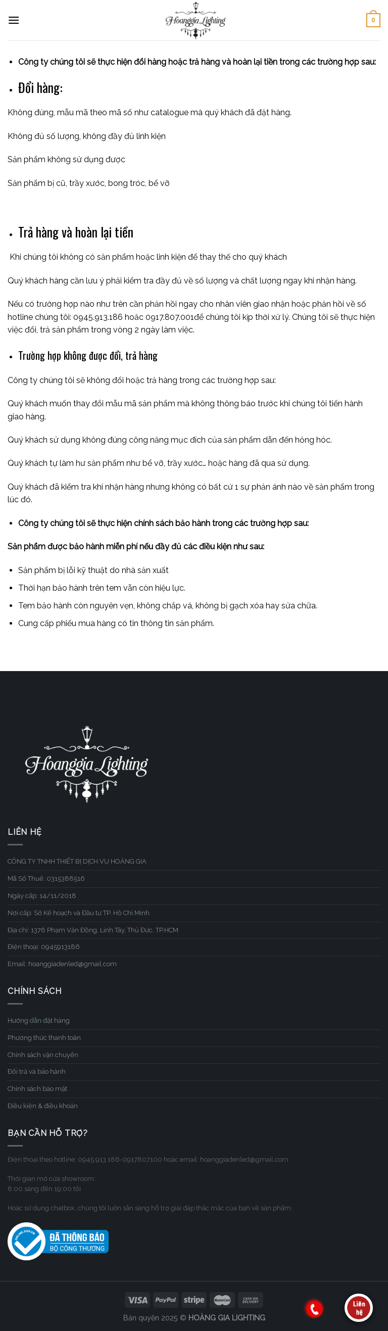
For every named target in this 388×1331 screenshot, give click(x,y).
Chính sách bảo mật (37, 1088)
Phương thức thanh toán (44, 1037)
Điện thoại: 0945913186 (44, 946)
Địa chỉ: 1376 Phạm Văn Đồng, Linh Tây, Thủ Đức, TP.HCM (93, 930)
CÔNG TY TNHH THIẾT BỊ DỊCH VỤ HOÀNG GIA (77, 861)
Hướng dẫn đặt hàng (39, 1020)
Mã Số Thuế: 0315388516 (46, 878)
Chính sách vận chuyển (43, 1055)
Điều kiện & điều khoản (43, 1106)
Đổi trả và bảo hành (37, 1071)
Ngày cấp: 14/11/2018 (42, 895)
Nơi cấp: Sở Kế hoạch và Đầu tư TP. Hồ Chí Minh (79, 913)
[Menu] (14, 20)
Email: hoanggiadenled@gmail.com (62, 964)
